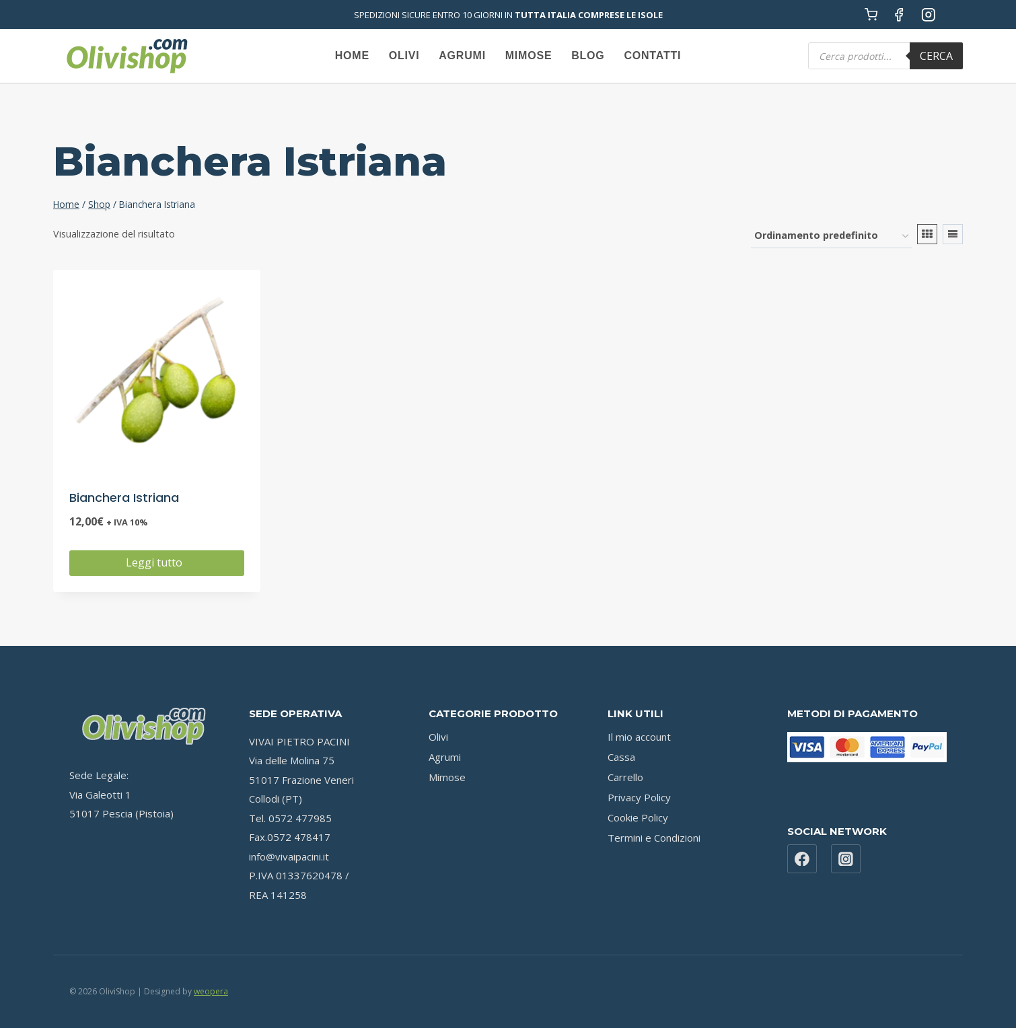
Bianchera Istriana (124, 497)
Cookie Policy (638, 817)
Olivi (404, 55)
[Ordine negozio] (831, 236)
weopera (211, 991)
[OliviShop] (127, 55)
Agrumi (462, 55)
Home (352, 55)
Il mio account (639, 736)
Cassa (621, 757)
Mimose (528, 55)
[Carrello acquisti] (871, 14)
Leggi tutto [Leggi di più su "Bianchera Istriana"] (157, 562)
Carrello (625, 777)
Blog (587, 55)
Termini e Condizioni (654, 837)
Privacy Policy (639, 797)
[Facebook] (899, 14)
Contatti (652, 55)
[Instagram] (928, 14)
